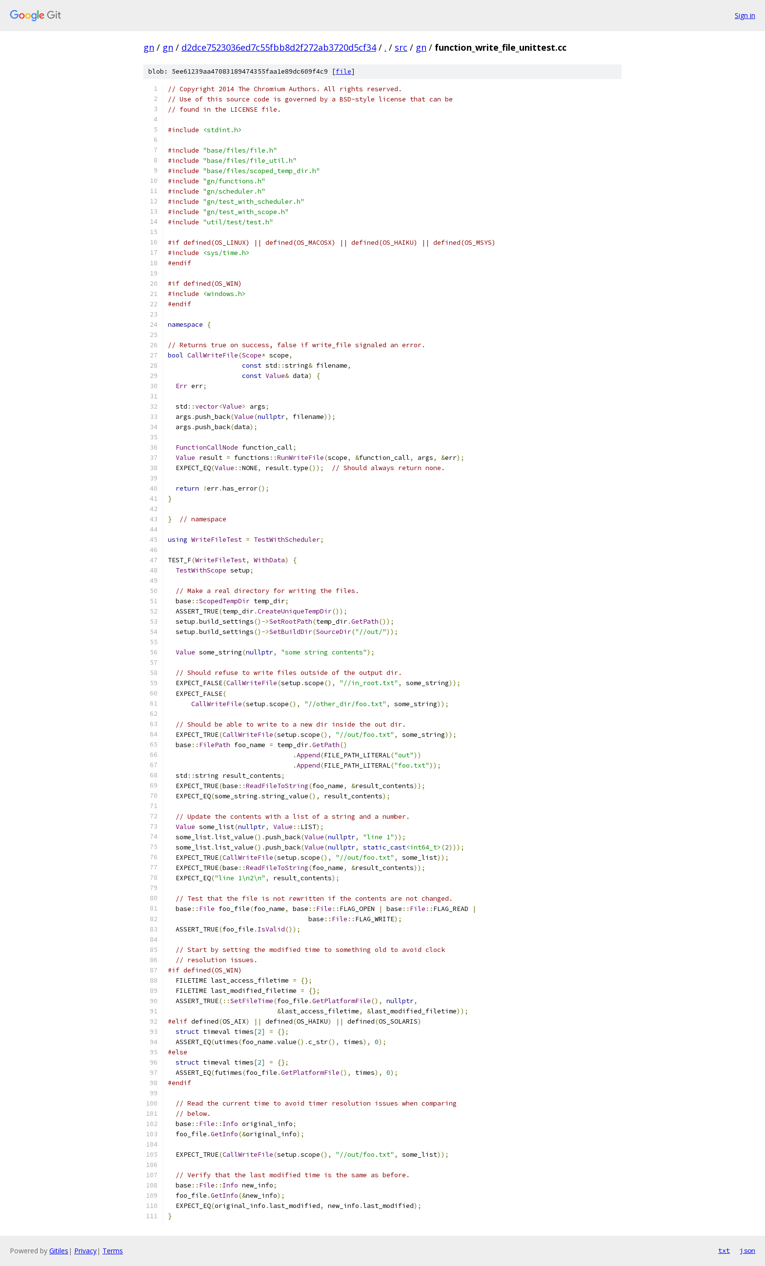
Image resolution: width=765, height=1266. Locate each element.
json (747, 1250)
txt (724, 1250)
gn (148, 47)
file (343, 71)
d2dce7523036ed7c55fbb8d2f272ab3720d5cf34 (278, 47)
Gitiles (58, 1250)
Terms (112, 1250)
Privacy (85, 1250)
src (401, 47)
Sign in (745, 15)
